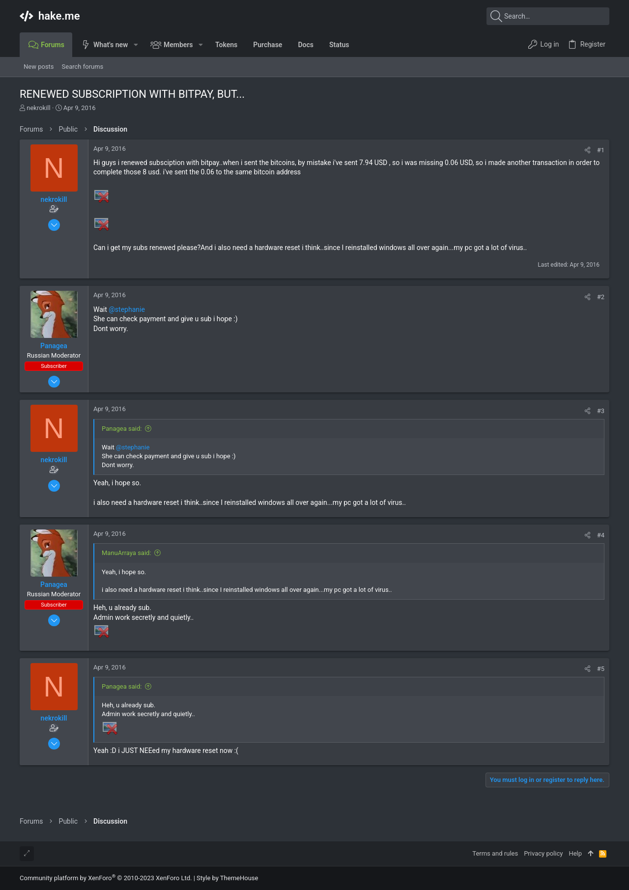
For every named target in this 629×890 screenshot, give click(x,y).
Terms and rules (495, 853)
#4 (600, 535)
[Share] (587, 150)
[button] (135, 44)
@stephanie (127, 309)
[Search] (547, 16)
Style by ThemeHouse (227, 878)
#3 (600, 411)
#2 (600, 297)
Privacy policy (543, 853)
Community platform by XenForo (106, 878)
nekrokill (38, 107)
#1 (600, 150)
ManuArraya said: (126, 552)
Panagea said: (122, 428)
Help (575, 853)
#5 (600, 668)
